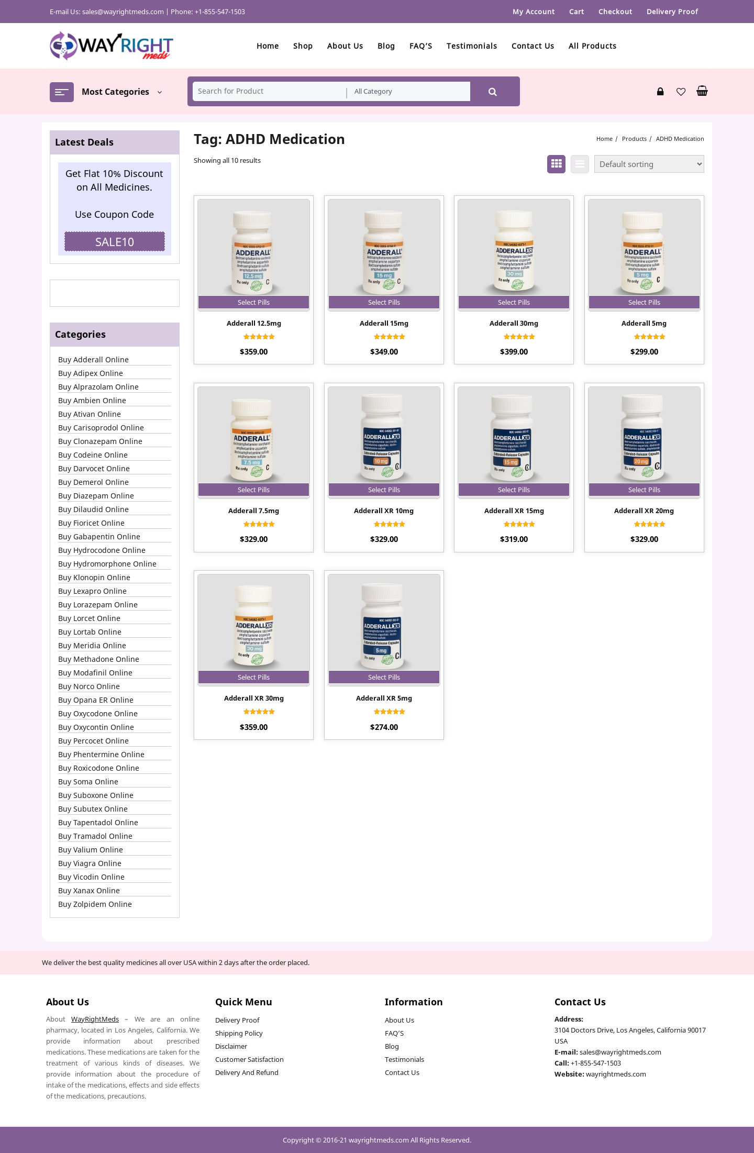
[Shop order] (649, 164)
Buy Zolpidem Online (95, 904)
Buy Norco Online (89, 686)
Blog (392, 1046)
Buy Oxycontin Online (96, 727)
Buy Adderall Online (93, 359)
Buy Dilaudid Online (93, 509)
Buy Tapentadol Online (98, 822)
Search (492, 91)
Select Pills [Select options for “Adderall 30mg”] (514, 302)
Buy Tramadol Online (95, 836)
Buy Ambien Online (92, 400)
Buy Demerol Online (93, 482)
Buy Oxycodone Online (98, 713)
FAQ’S (394, 1033)
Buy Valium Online (90, 850)
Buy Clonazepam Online (100, 441)
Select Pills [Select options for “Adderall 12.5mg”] (254, 302)
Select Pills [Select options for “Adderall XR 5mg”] (384, 677)
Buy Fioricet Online (91, 523)
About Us (399, 1020)
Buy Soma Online (88, 781)
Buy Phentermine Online (101, 754)
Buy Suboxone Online (96, 795)
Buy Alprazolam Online (98, 387)
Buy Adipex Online (90, 373)
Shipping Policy (239, 1033)
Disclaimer (231, 1046)
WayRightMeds (95, 1019)
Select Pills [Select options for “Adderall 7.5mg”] (254, 489)
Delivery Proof (237, 1020)
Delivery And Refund (247, 1072)
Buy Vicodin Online (91, 877)
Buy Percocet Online (93, 741)
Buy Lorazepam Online (98, 604)
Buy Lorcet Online (89, 618)
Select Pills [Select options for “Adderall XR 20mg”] (644, 489)
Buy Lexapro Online (92, 591)
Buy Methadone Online (98, 659)
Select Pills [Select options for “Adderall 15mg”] (384, 302)
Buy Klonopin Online (94, 577)
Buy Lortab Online (89, 632)
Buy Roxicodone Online (98, 768)
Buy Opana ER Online (96, 700)
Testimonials (404, 1059)
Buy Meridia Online (92, 645)
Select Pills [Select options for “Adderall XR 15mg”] (514, 489)
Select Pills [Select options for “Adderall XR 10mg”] (384, 489)
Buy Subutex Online (93, 809)
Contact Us (402, 1072)
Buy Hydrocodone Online (102, 550)
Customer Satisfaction (249, 1059)
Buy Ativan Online (89, 414)
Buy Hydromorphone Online (107, 564)
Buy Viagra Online (89, 863)
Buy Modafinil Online (95, 673)
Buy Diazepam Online (96, 496)
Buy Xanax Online (89, 890)
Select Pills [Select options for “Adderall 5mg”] (644, 302)
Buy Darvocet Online (94, 468)
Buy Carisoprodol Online (101, 428)
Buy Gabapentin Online (99, 536)
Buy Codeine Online (93, 455)
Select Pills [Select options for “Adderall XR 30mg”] (254, 677)
